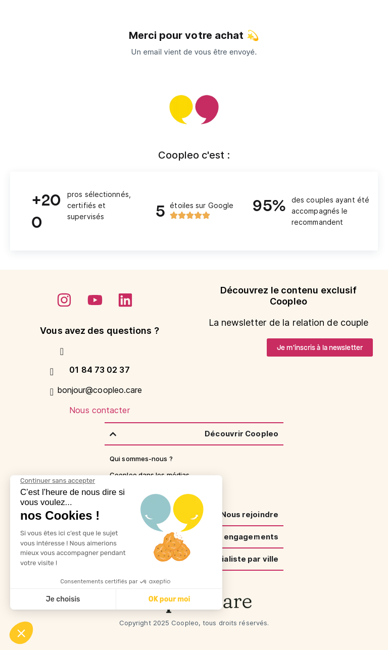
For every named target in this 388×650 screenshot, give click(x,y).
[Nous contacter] (52, 392)
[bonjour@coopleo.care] (52, 372)
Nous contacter (99, 410)
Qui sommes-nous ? (141, 459)
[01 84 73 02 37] (62, 351)
